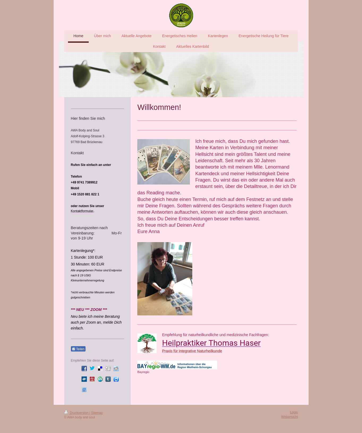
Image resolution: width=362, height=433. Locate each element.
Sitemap (97, 413)
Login (294, 412)
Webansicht (289, 417)
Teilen (78, 349)
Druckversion (77, 413)
